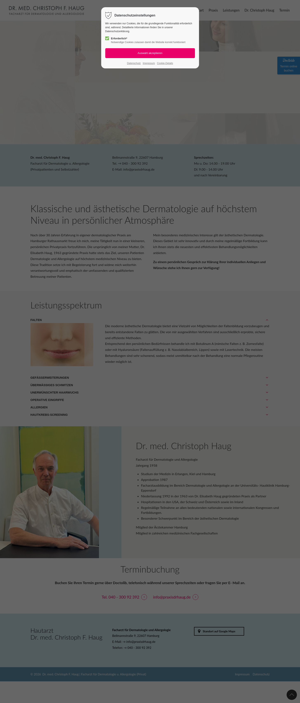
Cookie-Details (165, 63)
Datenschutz (134, 63)
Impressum (149, 63)
